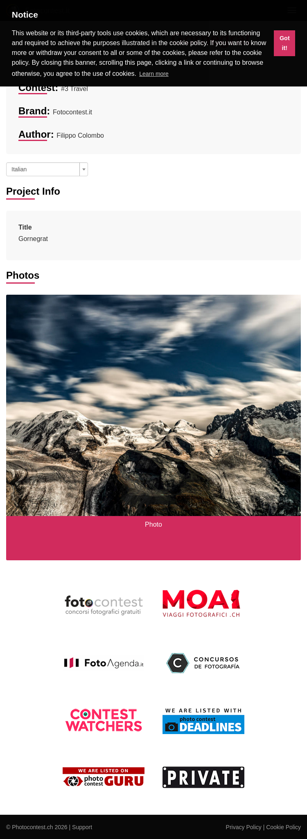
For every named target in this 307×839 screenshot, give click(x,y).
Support (82, 827)
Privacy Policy (244, 827)
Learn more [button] (154, 73)
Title (25, 227)
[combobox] (47, 169)
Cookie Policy (283, 827)
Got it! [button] (285, 43)
